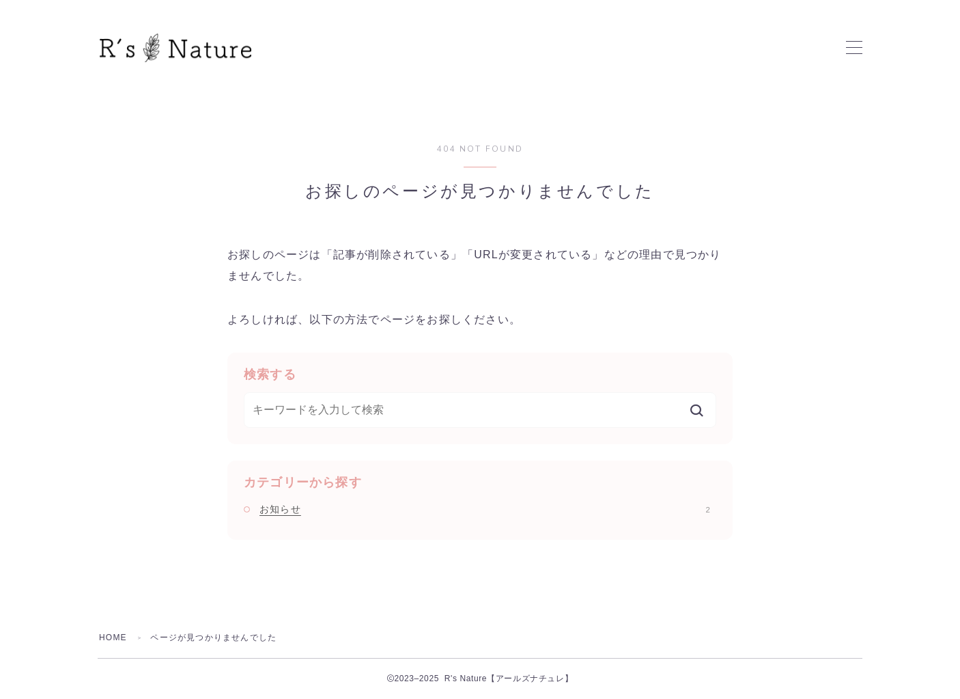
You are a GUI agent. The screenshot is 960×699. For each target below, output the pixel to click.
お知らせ (484, 509)
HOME (113, 637)
